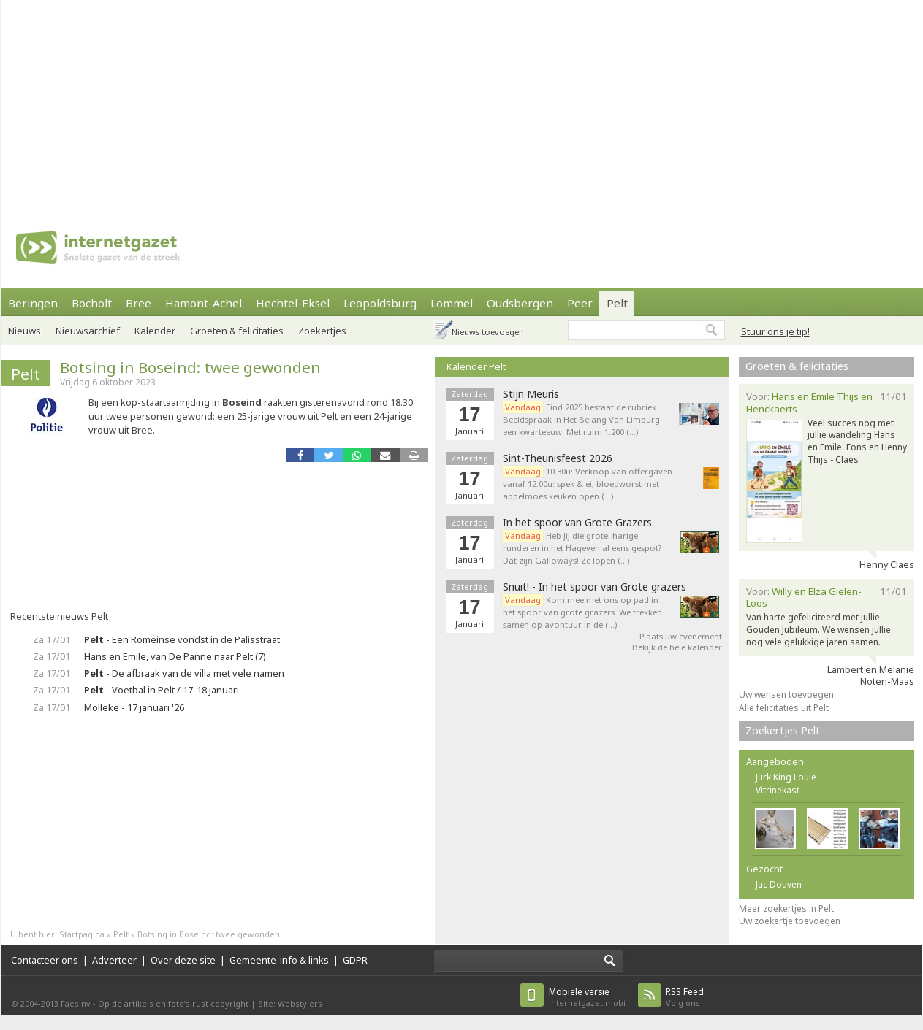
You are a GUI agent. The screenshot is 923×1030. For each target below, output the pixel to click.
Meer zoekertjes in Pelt (786, 908)
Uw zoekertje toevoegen (789, 921)
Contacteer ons (44, 959)
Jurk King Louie (786, 777)
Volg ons (685, 996)
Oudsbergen (520, 303)
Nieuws (24, 330)
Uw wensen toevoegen (786, 694)
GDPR (355, 959)
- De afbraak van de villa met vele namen (184, 673)
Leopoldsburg (380, 303)
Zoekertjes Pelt (782, 730)
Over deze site (183, 959)
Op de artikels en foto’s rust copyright (173, 1003)
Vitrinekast (777, 790)
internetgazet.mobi (587, 996)
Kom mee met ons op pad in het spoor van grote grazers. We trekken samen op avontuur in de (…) (582, 612)
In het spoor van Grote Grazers (577, 522)
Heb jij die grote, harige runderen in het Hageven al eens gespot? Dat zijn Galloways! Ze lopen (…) (582, 548)
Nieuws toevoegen (488, 331)
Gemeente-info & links (279, 959)
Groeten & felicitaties (237, 330)
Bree (138, 303)
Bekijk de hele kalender (677, 647)
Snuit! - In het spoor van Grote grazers (594, 586)
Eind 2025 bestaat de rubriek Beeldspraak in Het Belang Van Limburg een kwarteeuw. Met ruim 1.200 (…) (581, 419)
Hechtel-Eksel (293, 303)
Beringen (33, 303)
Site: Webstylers (290, 1003)
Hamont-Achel (203, 303)
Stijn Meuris (531, 394)
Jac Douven (779, 884)
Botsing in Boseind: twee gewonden (190, 367)
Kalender (154, 330)
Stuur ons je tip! (775, 331)
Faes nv (76, 1003)
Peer (580, 303)
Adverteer (114, 959)
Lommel (451, 303)
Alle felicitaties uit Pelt (784, 708)
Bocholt (92, 303)
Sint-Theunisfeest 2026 (557, 458)
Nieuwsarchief (88, 330)
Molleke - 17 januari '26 (134, 707)
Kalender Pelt (476, 366)
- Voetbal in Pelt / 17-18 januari (161, 689)
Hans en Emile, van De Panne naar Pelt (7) (175, 656)
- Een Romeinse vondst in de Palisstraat (182, 639)
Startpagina (82, 934)
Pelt (617, 303)
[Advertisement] (448, 102)
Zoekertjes (322, 330)
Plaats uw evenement (680, 636)
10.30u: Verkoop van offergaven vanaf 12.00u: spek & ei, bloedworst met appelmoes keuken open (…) (587, 483)
